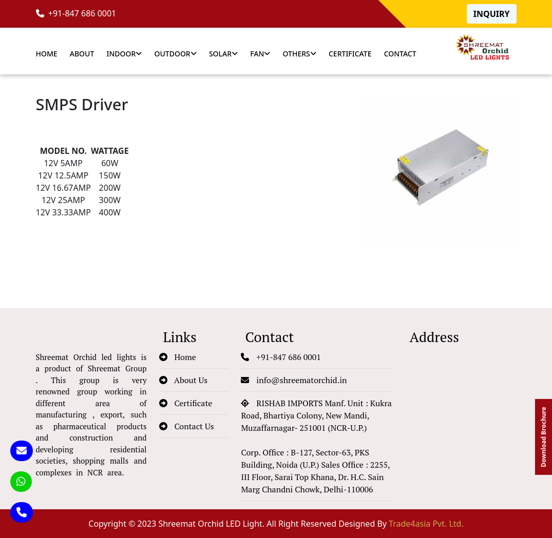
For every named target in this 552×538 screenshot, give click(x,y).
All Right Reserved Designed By (365, 523)
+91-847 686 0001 (76, 13)
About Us (183, 380)
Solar (223, 53)
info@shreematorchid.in (294, 380)
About (82, 53)
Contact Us (186, 426)
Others (299, 53)
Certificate (350, 53)
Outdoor (176, 53)
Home (47, 53)
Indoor (124, 53)
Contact (400, 53)
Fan (260, 53)
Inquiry (491, 13)
